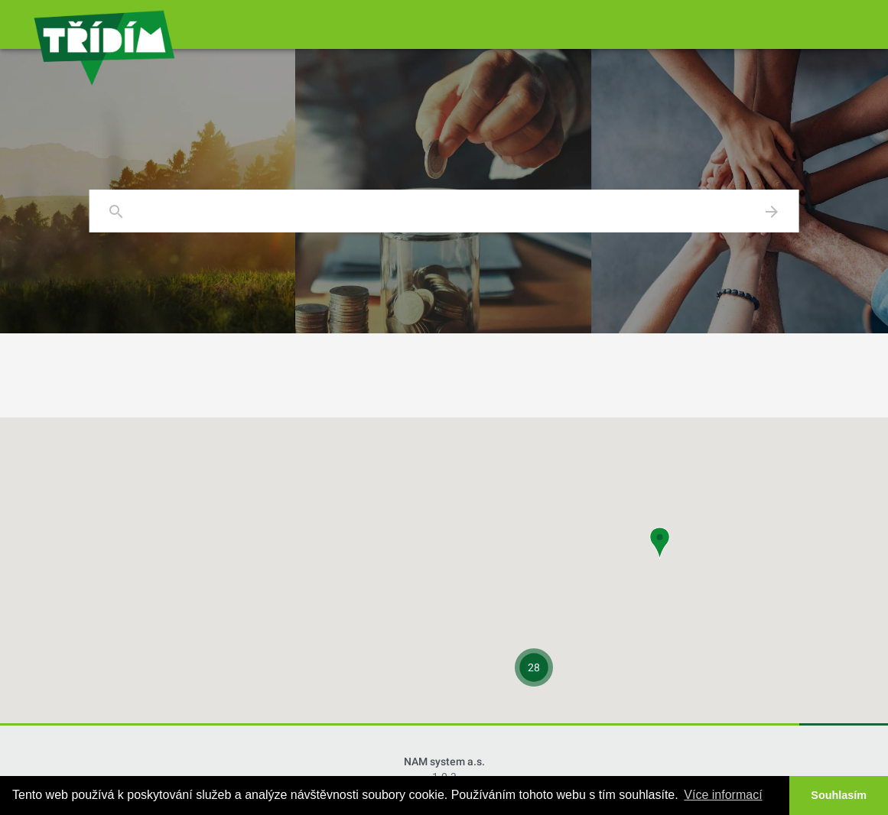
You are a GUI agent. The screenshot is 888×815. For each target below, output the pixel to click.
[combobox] (444, 211)
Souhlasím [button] (839, 795)
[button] (659, 543)
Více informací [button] (723, 794)
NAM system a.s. (444, 761)
